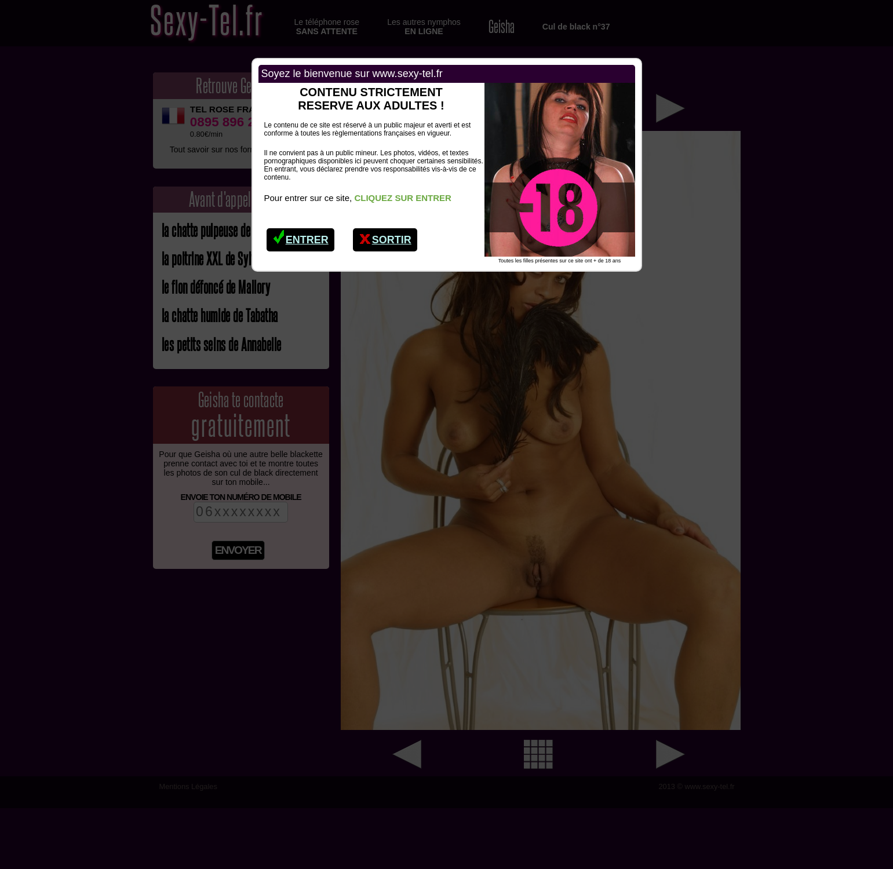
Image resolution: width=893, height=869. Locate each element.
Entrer (300, 237)
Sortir (385, 237)
